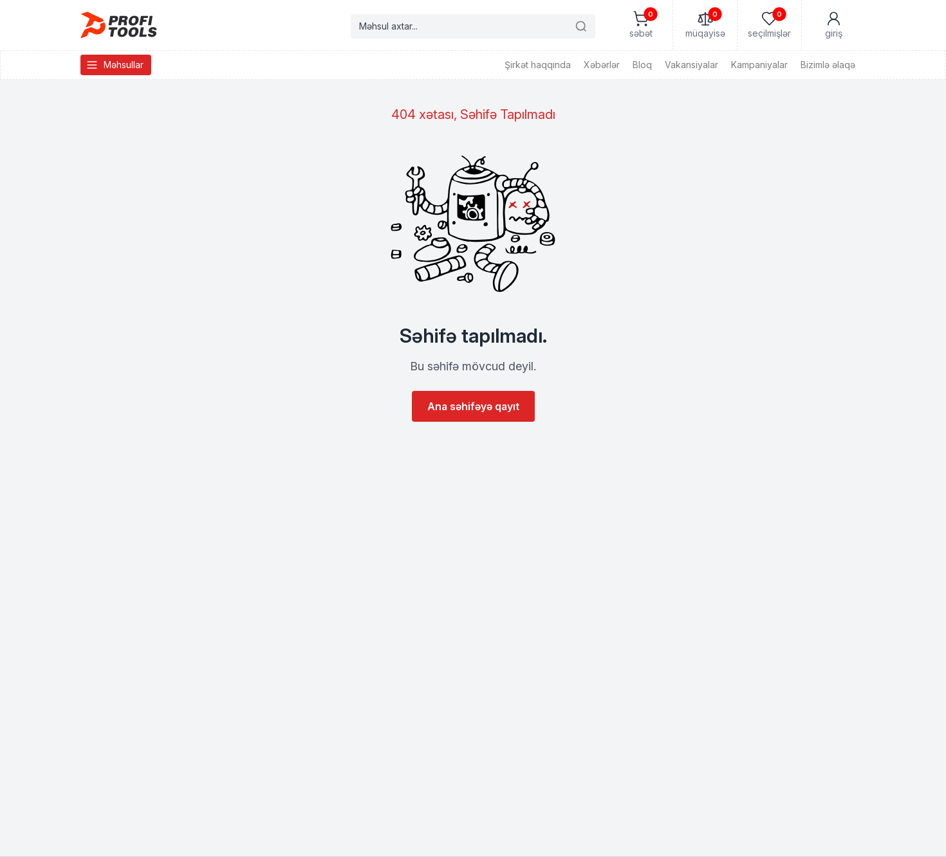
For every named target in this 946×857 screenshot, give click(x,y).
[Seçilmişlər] (769, 25)
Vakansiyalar (691, 64)
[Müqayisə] (704, 25)
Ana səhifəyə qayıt (473, 406)
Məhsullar (115, 65)
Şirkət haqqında (538, 64)
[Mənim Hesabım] (833, 25)
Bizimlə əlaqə (828, 64)
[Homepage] (118, 25)
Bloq (642, 64)
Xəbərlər (602, 64)
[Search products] (473, 26)
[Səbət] (640, 25)
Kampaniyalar (759, 64)
